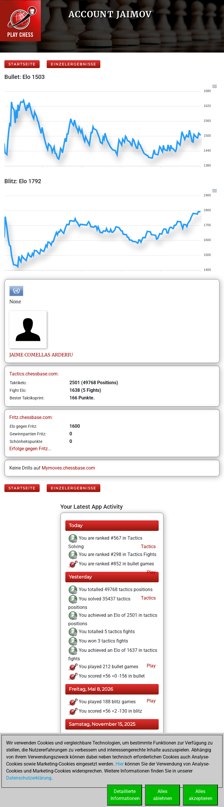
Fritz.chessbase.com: (31, 417)
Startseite (22, 64)
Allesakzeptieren (200, 795)
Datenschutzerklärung (28, 778)
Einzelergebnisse (73, 64)
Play (151, 572)
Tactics (148, 546)
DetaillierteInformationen (125, 795)
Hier (120, 764)
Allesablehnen (162, 795)
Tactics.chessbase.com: (34, 374)
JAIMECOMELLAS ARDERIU (41, 355)
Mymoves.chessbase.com (68, 468)
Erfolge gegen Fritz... (30, 448)
